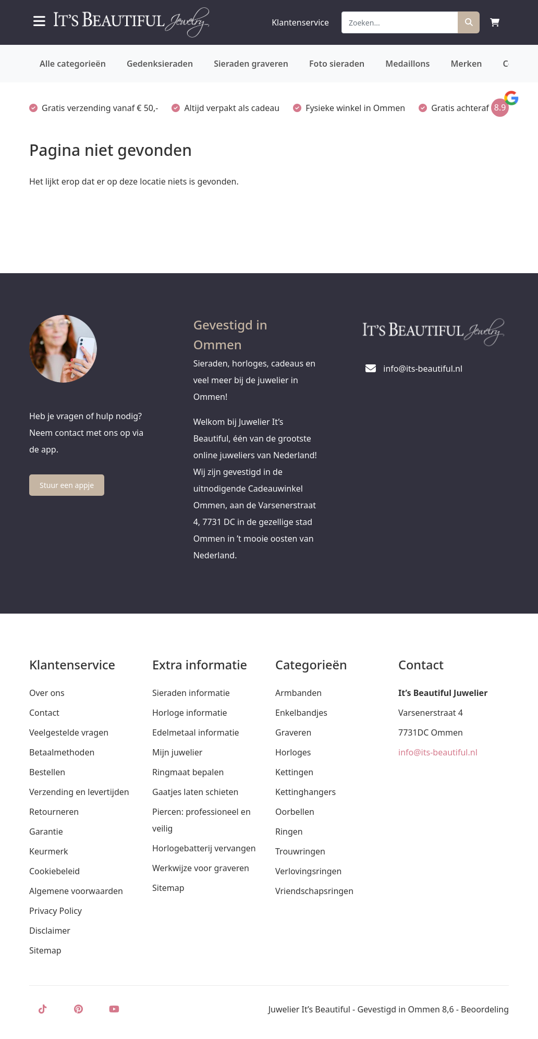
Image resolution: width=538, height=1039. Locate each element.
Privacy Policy (55, 910)
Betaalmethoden (61, 752)
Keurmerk (48, 851)
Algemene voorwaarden (76, 891)
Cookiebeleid (54, 871)
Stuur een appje (67, 485)
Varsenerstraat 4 (430, 712)
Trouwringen (300, 851)
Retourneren (54, 811)
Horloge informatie (189, 712)
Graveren (293, 732)
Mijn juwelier (177, 752)
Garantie (46, 831)
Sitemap (45, 950)
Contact (44, 712)
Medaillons (407, 63)
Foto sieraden (336, 63)
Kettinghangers (305, 792)
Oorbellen (294, 811)
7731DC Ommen (430, 732)
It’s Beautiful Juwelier (442, 693)
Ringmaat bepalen (188, 772)
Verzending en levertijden (79, 792)
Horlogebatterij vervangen (204, 848)
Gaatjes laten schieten (195, 792)
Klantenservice (300, 22)
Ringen (289, 831)
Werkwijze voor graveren (200, 868)
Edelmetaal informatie (195, 732)
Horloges (293, 752)
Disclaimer (49, 930)
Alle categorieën (73, 63)
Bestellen (47, 772)
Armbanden (298, 693)
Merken (466, 63)
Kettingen (294, 772)
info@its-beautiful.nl (438, 752)
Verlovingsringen (308, 871)
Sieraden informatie (191, 693)
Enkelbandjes (301, 712)
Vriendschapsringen (314, 891)
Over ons (47, 693)
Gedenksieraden (160, 63)
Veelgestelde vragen (68, 732)
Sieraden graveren (251, 63)
